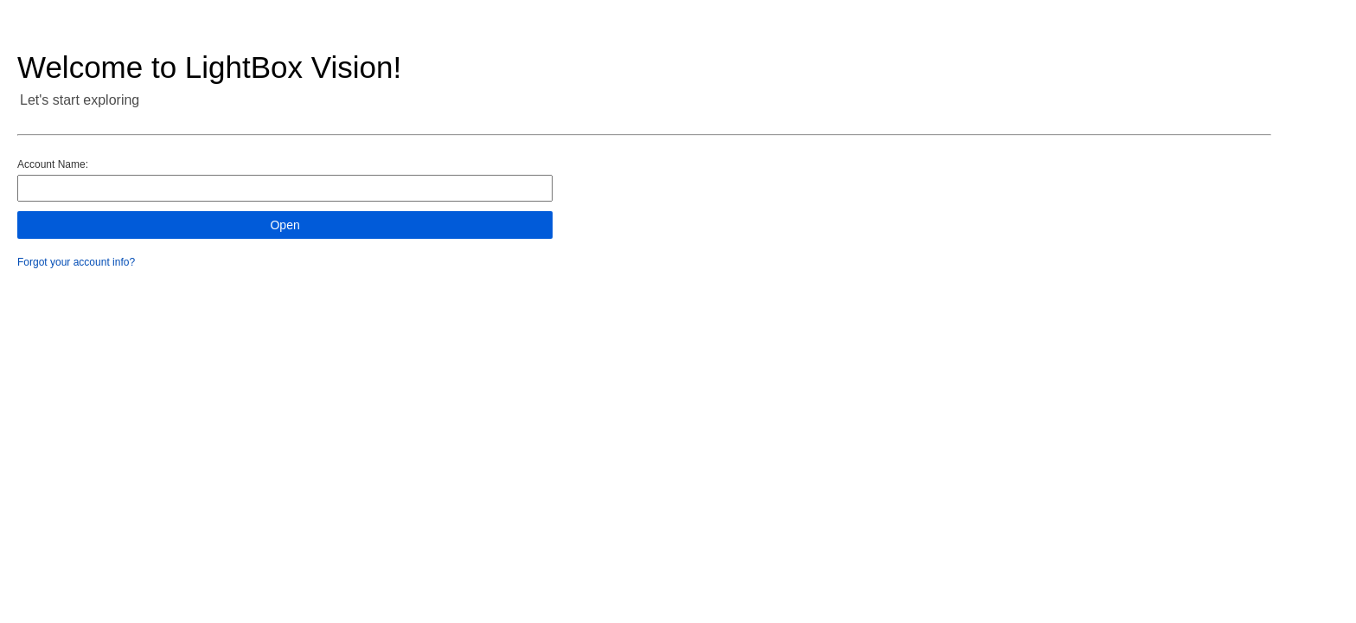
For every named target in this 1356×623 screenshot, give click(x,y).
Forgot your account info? (76, 262)
